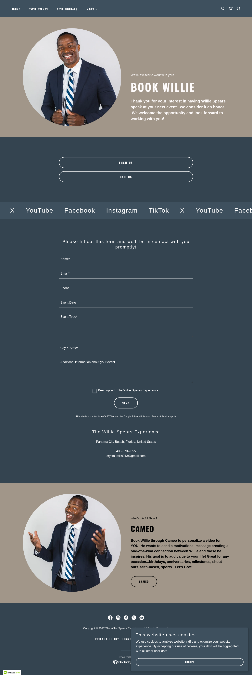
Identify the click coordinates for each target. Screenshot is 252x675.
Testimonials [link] (67, 9)
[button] (91, 9)
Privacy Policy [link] (139, 416)
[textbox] (126, 259)
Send (126, 403)
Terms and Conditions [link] (139, 639)
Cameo (144, 581)
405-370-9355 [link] (126, 451)
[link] (231, 9)
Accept (208, 661)
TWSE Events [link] (38, 9)
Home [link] (16, 9)
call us (126, 177)
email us (126, 163)
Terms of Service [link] (160, 416)
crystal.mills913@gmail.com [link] (126, 456)
